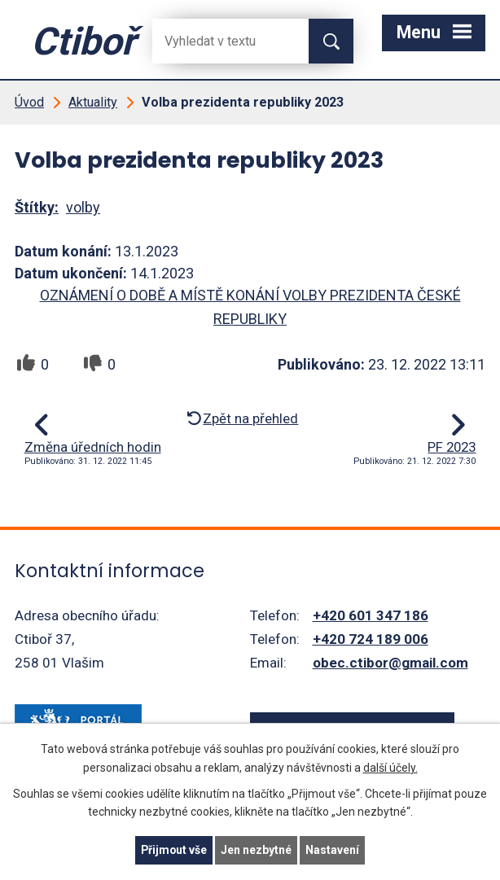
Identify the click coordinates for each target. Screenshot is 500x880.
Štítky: (37, 207)
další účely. (390, 766)
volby (83, 207)
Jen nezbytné (256, 849)
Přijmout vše (174, 849)
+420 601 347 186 (370, 615)
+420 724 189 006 (370, 639)
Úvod (29, 102)
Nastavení (333, 849)
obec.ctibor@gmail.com (390, 663)
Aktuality (92, 102)
